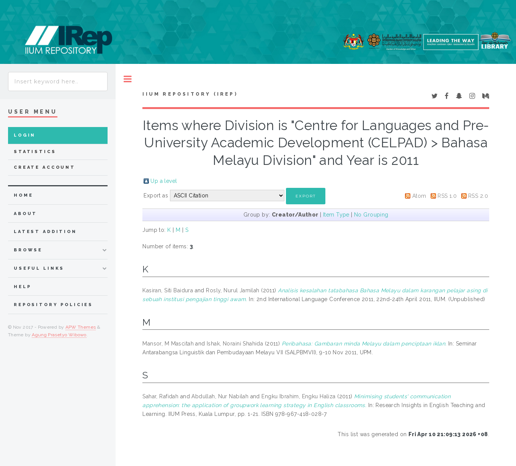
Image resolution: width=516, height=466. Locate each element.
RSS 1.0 (447, 196)
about (25, 213)
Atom (419, 196)
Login (25, 135)
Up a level (163, 181)
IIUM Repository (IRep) (189, 94)
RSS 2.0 (478, 196)
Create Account (44, 167)
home (23, 195)
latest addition (45, 231)
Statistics (35, 151)
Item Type (336, 215)
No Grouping (371, 215)
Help (22, 286)
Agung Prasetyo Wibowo (59, 334)
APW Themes (80, 327)
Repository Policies (53, 304)
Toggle (128, 79)
